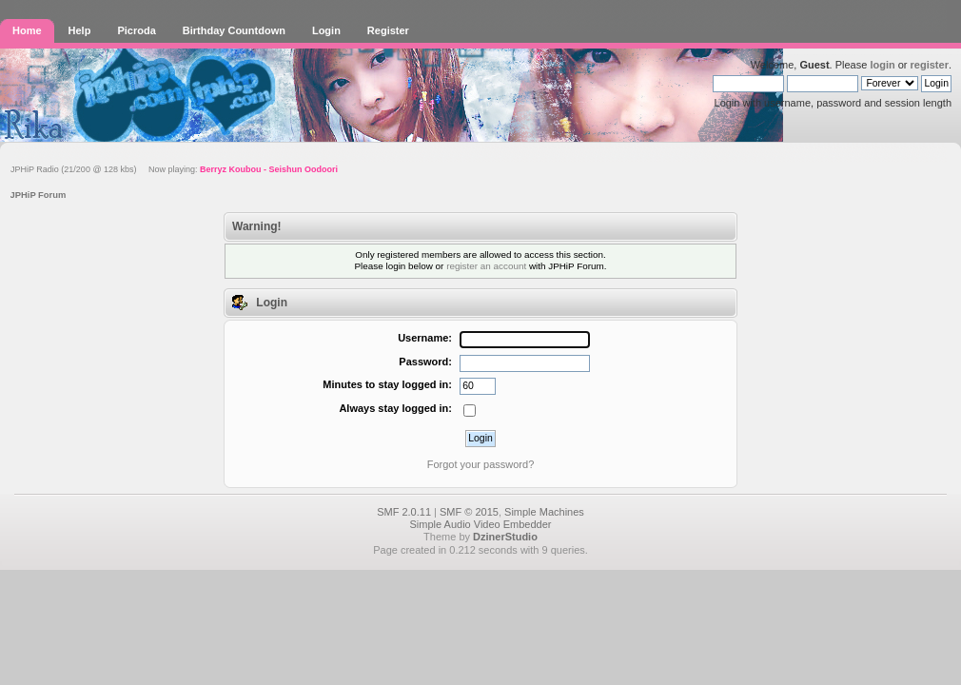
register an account (486, 266)
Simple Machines (544, 512)
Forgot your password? (481, 464)
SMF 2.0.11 (404, 512)
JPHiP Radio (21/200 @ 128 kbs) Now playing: (174, 169)
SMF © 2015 (469, 512)
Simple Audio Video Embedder (480, 524)
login (882, 64)
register (930, 64)
